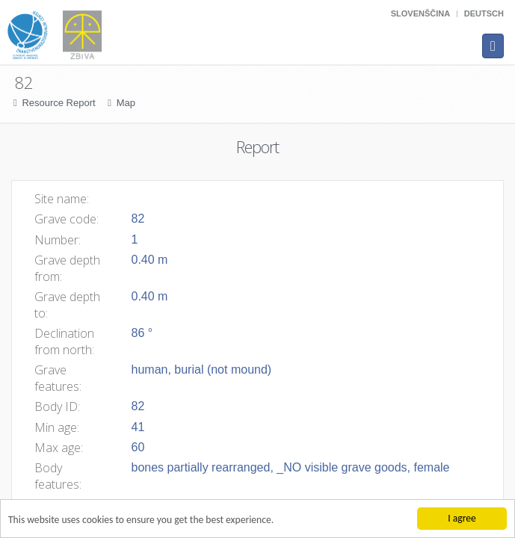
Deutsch (484, 13)
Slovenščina (420, 13)
